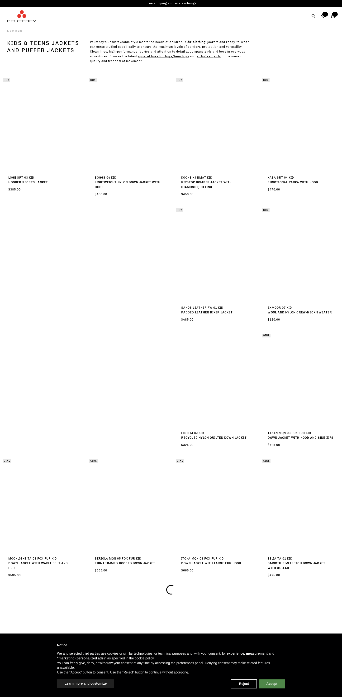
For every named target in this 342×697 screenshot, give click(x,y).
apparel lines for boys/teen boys (163, 56)
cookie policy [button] (144, 658)
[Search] (313, 16)
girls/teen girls (209, 56)
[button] (323, 16)
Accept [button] (271, 684)
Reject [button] (244, 684)
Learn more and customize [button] (86, 683)
